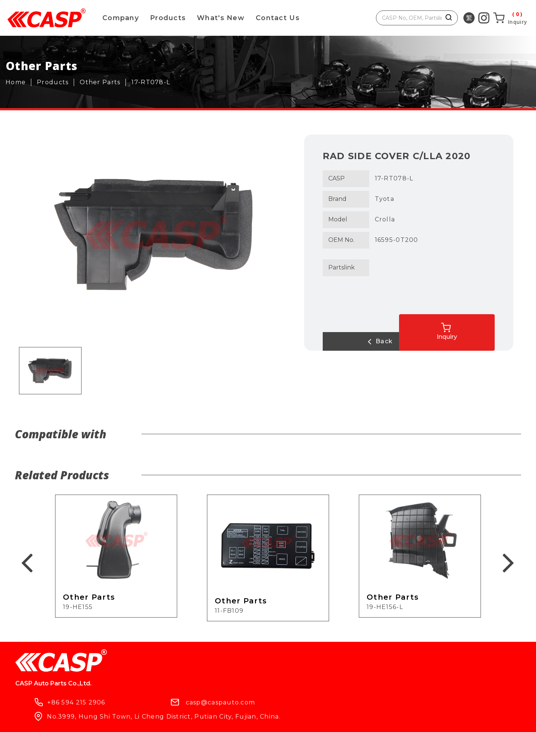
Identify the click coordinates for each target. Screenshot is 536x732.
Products (168, 18)
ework (255, 719)
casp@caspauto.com (299, 664)
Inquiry (480, 326)
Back (352, 341)
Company (120, 18)
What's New (221, 18)
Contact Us (278, 18)
